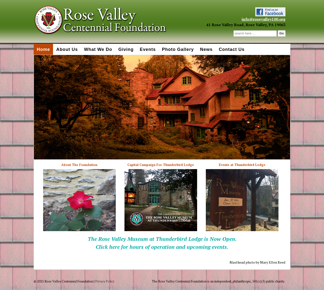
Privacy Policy (104, 281)
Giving (126, 49)
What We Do (98, 49)
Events (148, 49)
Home (43, 49)
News (206, 49)
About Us (67, 49)
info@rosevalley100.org (263, 19)
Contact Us (231, 49)
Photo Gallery (178, 49)
